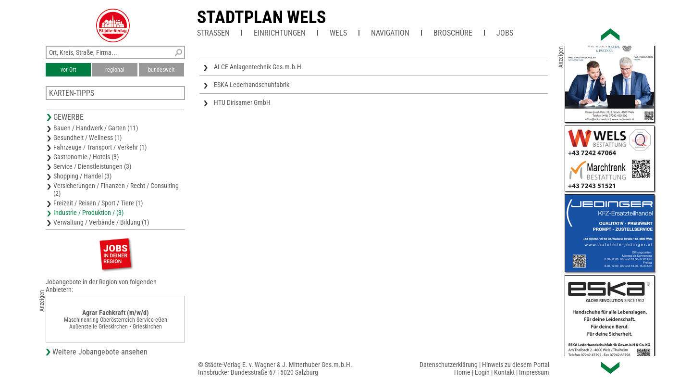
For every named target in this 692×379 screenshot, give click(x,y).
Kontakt (504, 372)
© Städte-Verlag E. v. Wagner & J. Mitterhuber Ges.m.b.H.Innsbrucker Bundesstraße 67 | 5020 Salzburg (275, 368)
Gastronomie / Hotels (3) (86, 157)
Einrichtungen (280, 33)
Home (462, 372)
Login (482, 372)
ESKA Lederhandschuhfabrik (251, 84)
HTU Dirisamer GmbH (242, 102)
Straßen (213, 33)
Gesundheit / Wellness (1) (87, 137)
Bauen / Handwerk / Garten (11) (95, 128)
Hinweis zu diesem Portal (515, 364)
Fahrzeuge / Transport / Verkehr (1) (100, 147)
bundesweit (161, 69)
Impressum (534, 372)
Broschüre (452, 33)
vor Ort (68, 69)
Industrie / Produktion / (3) (88, 212)
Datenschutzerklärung (449, 364)
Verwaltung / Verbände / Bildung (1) (101, 222)
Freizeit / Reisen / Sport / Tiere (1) (98, 203)
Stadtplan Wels (261, 17)
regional (114, 69)
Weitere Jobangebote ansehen (100, 351)
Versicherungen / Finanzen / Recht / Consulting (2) (116, 189)
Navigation (390, 33)
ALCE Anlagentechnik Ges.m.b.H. (258, 67)
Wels (338, 33)
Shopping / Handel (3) (82, 176)
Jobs (504, 33)
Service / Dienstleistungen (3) (92, 166)
